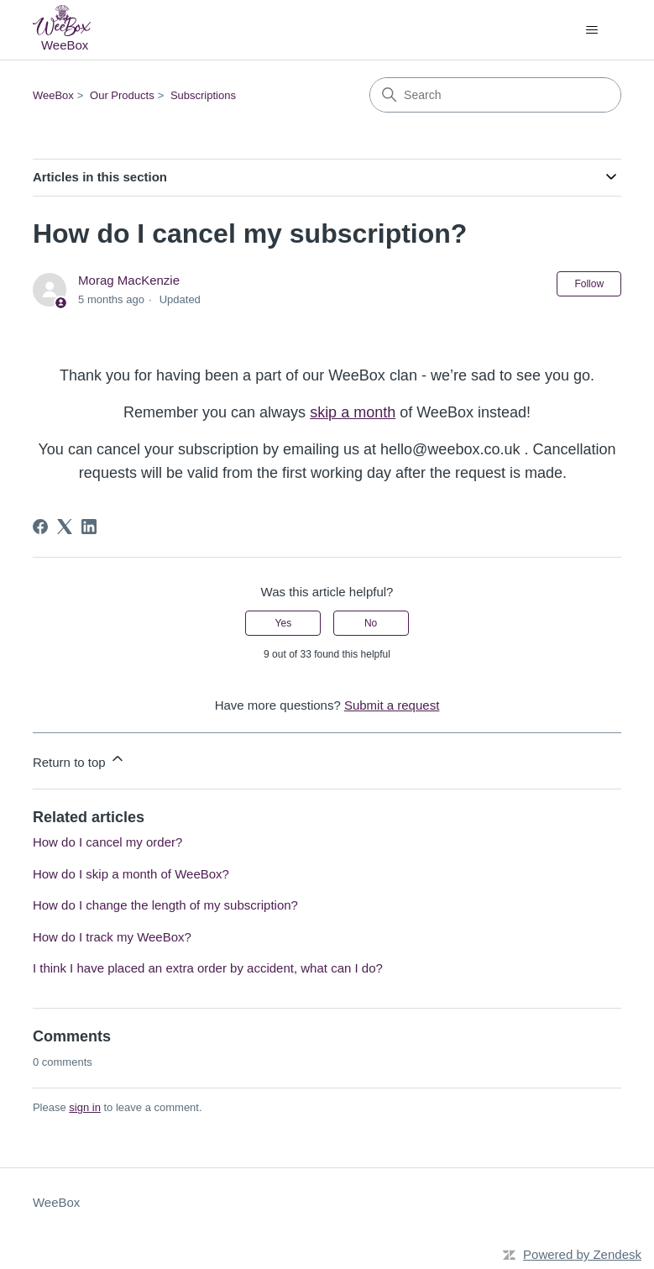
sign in (85, 1107)
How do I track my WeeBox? (112, 937)
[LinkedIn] (89, 526)
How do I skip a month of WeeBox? (131, 874)
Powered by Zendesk (582, 1254)
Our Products (122, 95)
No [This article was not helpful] (370, 623)
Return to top (79, 759)
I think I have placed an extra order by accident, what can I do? (208, 968)
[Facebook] (40, 526)
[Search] (495, 95)
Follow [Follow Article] (589, 284)
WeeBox (53, 95)
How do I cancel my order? (107, 842)
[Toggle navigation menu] (591, 30)
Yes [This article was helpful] (283, 623)
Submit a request (391, 705)
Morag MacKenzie (129, 280)
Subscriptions (203, 95)
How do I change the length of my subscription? (165, 905)
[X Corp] (64, 526)
